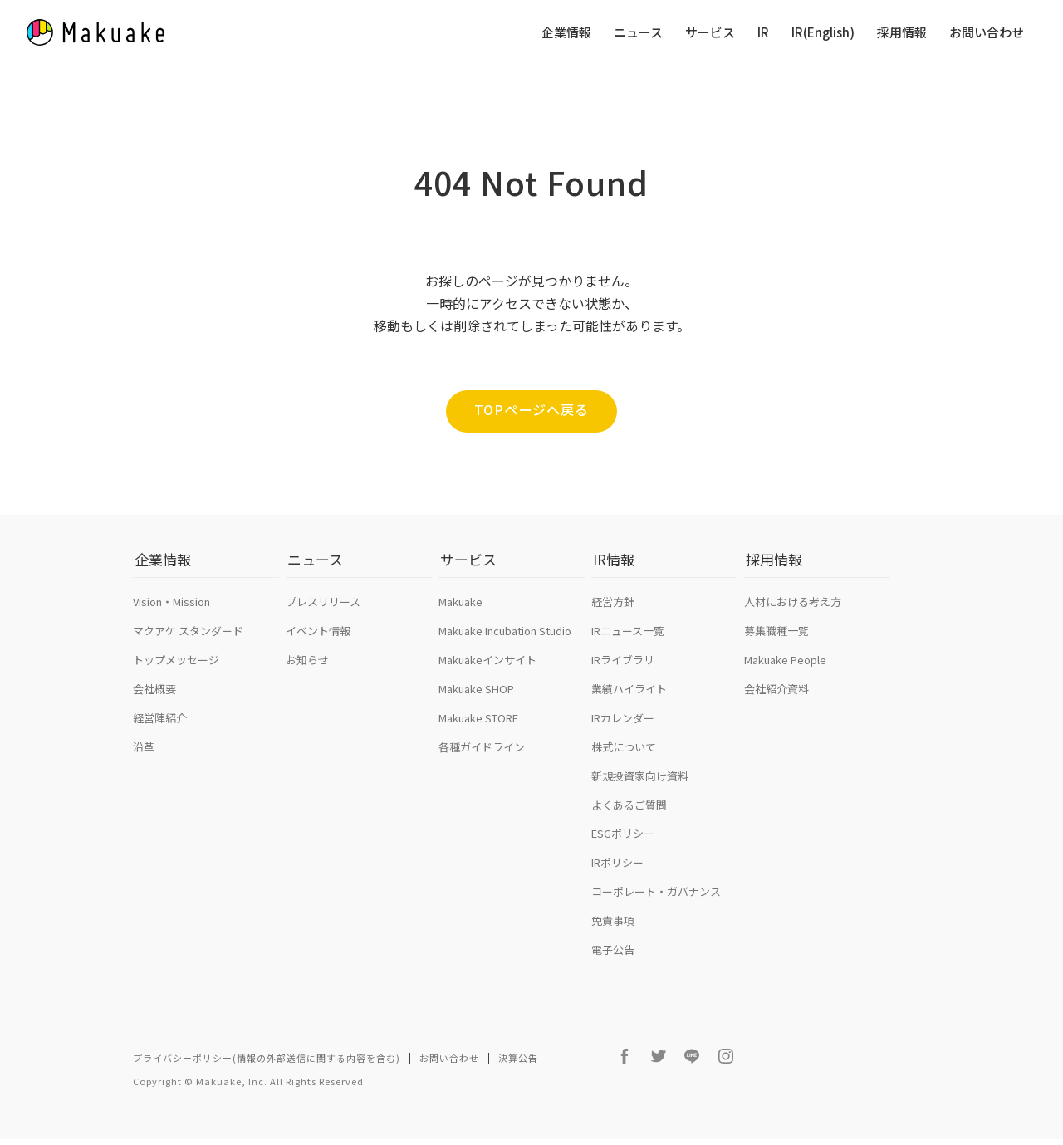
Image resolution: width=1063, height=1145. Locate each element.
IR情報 (612, 577)
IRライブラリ (622, 671)
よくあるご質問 (629, 816)
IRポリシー (617, 875)
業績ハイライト (629, 700)
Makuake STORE (478, 729)
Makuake (460, 613)
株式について (623, 758)
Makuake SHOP (476, 700)
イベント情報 (318, 642)
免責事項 (612, 932)
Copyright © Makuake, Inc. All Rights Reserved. (250, 1087)
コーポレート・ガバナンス (656, 903)
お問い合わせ (986, 33)
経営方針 (612, 613)
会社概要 (154, 700)
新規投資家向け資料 (639, 787)
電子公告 (612, 961)
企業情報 (566, 33)
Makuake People (785, 671)
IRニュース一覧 (627, 642)
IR (763, 33)
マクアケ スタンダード (188, 642)
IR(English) (823, 33)
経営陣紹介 (160, 729)
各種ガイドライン (481, 758)
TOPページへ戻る (531, 410)
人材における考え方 (792, 613)
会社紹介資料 (776, 700)
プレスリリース (323, 613)
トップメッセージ (176, 671)
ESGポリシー (622, 846)
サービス (710, 33)
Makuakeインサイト (487, 671)
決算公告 (518, 1069)
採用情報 (902, 33)
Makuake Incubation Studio (504, 642)
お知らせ (307, 671)
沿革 (143, 758)
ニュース (638, 33)
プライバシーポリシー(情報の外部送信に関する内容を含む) (266, 1069)
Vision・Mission (171, 613)
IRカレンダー (622, 729)
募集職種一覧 (776, 642)
